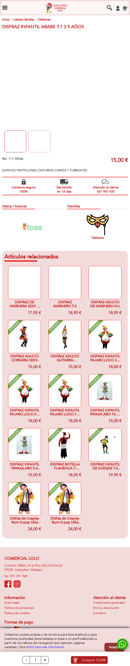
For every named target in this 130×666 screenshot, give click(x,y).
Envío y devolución (106, 608)
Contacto (99, 613)
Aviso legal (11, 603)
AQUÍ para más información (45, 647)
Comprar (93, 660)
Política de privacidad (19, 608)
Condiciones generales (109, 603)
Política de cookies (17, 613)
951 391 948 (18, 576)
